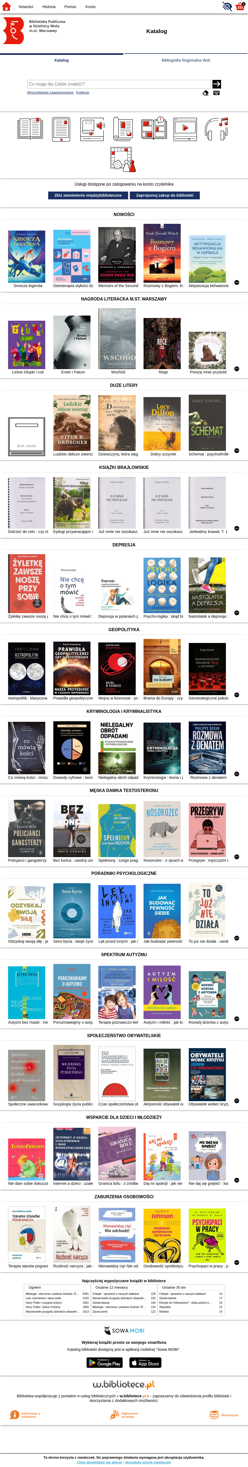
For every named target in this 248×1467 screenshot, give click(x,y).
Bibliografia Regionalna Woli (186, 60)
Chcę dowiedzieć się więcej (99, 1462)
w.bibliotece (133, 1396)
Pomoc (70, 7)
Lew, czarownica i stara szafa (43, 1298)
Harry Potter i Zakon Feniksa (43, 1307)
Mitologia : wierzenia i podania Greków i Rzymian (55, 1293)
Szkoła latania (101, 1302)
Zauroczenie (100, 1311)
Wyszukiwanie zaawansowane (50, 92)
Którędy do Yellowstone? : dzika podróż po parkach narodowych (197, 1302)
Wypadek (165, 1307)
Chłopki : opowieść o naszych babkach (116, 1293)
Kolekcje (82, 92)
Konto (90, 7)
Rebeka (164, 1311)
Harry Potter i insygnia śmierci (44, 1302)
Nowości (26, 7)
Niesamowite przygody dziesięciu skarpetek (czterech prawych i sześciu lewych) (74, 1311)
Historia (48, 7)
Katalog (61, 60)
